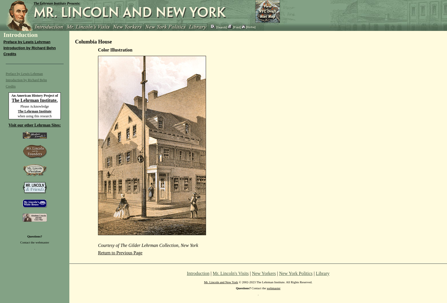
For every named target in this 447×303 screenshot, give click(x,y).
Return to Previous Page (120, 252)
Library (323, 273)
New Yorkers (264, 273)
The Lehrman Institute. (35, 100)
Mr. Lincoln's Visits (231, 273)
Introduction (198, 273)
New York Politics (296, 273)
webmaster (42, 242)
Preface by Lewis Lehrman (26, 42)
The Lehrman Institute (34, 111)
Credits (9, 54)
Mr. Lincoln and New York (221, 282)
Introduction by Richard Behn (29, 48)
